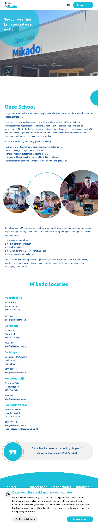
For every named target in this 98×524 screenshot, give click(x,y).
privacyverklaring (26, 511)
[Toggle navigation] (83, 5)
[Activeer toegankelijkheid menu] (68, 5)
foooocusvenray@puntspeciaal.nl (21, 429)
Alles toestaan (80, 519)
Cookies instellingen (25, 519)
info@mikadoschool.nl (16, 320)
